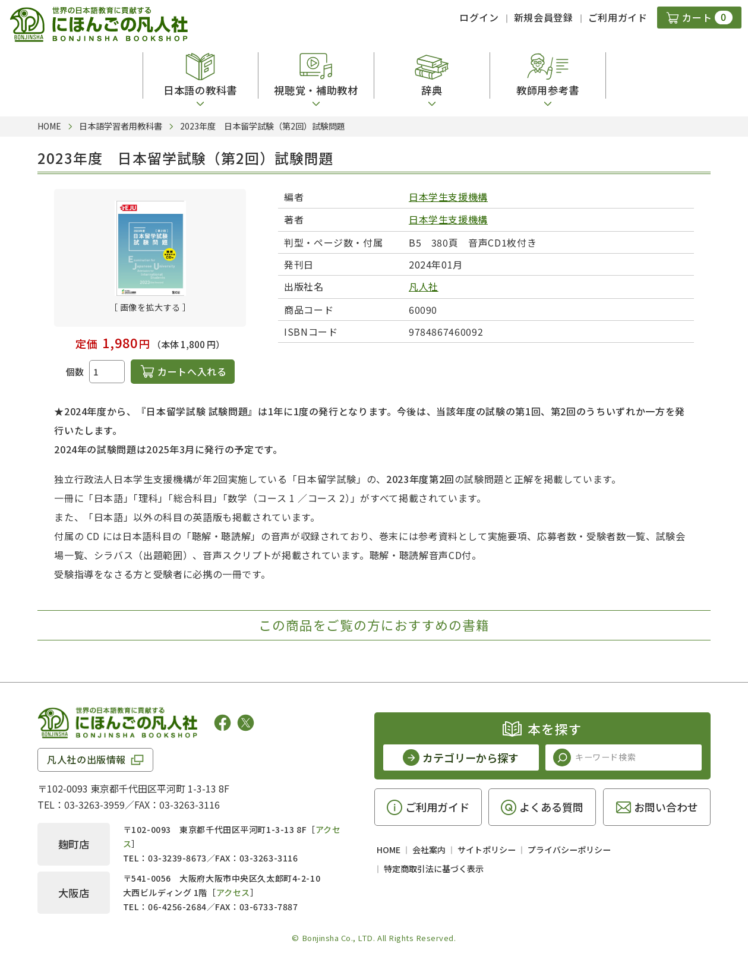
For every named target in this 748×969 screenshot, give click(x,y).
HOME (388, 850)
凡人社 (423, 286)
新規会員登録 (543, 17)
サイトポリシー (486, 850)
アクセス (233, 892)
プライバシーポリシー (569, 850)
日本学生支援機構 (448, 197)
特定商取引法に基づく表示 (434, 869)
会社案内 (429, 850)
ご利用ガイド (618, 17)
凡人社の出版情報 (86, 759)
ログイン (479, 17)
